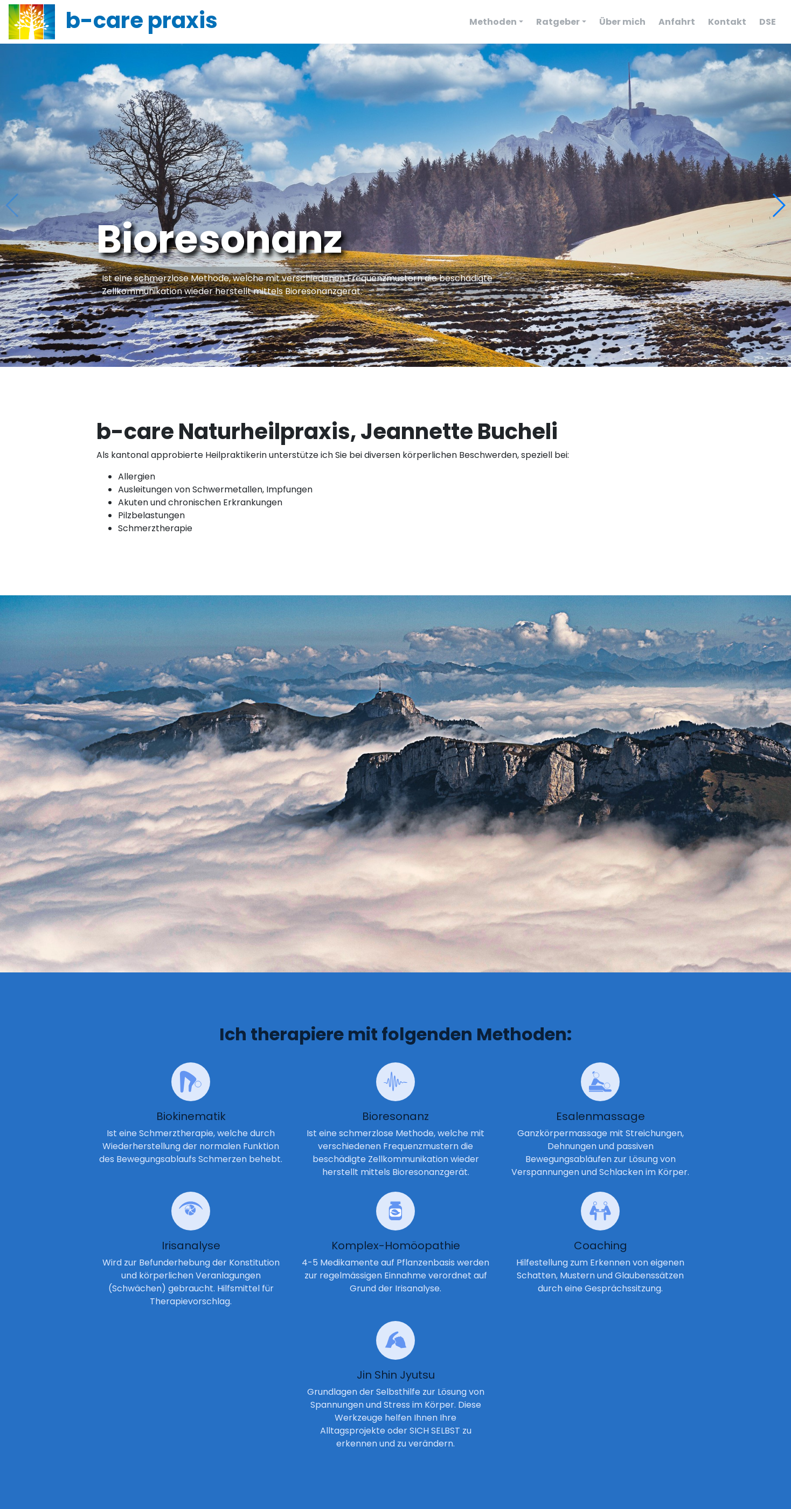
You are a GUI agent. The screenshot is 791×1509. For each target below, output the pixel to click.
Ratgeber (558, 22)
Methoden (493, 22)
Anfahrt (676, 22)
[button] (778, 205)
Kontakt (727, 22)
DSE (767, 22)
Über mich (622, 22)
